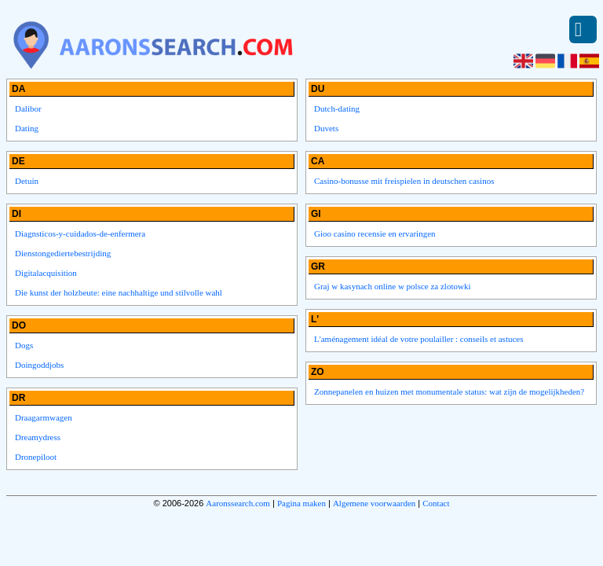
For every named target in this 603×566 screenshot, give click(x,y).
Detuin (26, 181)
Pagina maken (301, 503)
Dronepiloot (36, 456)
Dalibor (28, 108)
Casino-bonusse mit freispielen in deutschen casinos (404, 181)
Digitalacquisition (46, 272)
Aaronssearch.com (238, 503)
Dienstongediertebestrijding (63, 253)
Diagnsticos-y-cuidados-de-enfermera (80, 233)
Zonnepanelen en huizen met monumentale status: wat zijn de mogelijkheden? (449, 391)
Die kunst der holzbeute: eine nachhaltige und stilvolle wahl (118, 292)
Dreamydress (37, 437)
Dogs (24, 345)
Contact (435, 503)
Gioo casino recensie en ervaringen (375, 233)
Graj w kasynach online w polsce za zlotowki (392, 286)
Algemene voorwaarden (374, 503)
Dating (26, 128)
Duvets (326, 128)
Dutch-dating (337, 108)
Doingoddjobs (39, 364)
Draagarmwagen (43, 417)
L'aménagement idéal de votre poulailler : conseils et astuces (419, 339)
